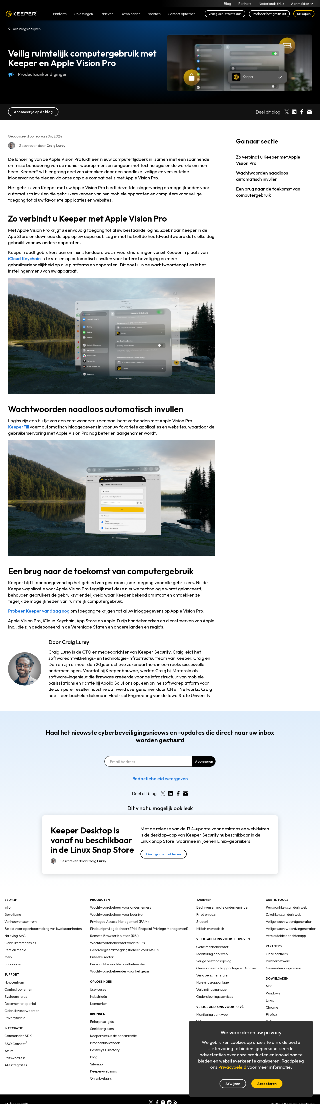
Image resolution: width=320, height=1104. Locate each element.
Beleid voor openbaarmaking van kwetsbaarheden (43, 928)
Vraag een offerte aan (225, 14)
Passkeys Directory (105, 1050)
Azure (9, 1051)
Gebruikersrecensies (20, 943)
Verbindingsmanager (212, 989)
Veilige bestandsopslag (213, 961)
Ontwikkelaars (101, 1078)
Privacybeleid (14, 1018)
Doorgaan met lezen (163, 854)
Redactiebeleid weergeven (160, 778)
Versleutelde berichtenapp (286, 935)
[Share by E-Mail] (309, 111)
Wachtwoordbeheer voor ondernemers (120, 907)
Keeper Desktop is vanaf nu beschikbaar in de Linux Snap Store (92, 840)
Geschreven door (83, 861)
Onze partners (277, 954)
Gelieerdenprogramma (283, 968)
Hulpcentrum (14, 982)
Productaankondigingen (38, 74)
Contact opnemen (18, 989)
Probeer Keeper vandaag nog (39, 611)
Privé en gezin (206, 914)
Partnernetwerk (278, 961)
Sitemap (96, 1064)
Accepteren (267, 1083)
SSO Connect (15, 1043)
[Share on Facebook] (301, 111)
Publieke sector (102, 957)
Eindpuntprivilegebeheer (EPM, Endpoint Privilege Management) (139, 928)
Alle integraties (15, 1065)
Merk (8, 957)
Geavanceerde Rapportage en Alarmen (227, 968)
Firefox (271, 1014)
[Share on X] (286, 111)
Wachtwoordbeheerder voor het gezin (119, 971)
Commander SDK (18, 1035)
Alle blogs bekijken (27, 29)
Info (7, 907)
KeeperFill (18, 427)
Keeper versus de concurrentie (113, 1035)
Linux (270, 1000)
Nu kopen (304, 14)
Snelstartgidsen (102, 1028)
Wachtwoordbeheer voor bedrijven (117, 914)
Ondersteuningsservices (214, 996)
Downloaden (130, 14)
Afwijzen (232, 1083)
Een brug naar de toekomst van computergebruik (268, 192)
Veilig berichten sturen (212, 975)
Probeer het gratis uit (269, 14)
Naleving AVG (15, 935)
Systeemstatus (15, 996)
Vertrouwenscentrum (20, 921)
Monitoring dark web (212, 954)
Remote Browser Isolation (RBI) (114, 935)
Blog (227, 3)
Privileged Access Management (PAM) (119, 921)
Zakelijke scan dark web (283, 914)
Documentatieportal (20, 1003)
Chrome (272, 1007)
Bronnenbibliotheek (105, 1043)
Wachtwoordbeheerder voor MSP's (117, 943)
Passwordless (15, 1058)
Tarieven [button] (106, 14)
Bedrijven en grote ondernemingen (222, 907)
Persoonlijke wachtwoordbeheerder (117, 964)
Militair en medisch (210, 928)
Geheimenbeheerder (212, 947)
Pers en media (15, 950)
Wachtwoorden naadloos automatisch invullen (262, 176)
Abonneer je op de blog (33, 112)
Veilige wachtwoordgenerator (289, 921)
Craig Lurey (75, 642)
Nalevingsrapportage (212, 982)
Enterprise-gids (102, 1021)
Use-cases (98, 989)
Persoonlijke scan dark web (286, 907)
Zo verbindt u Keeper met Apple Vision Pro (268, 160)
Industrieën (98, 996)
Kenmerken (99, 1003)
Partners (245, 3)
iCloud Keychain (24, 258)
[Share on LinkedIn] (294, 111)
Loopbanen (13, 964)
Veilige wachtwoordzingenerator (291, 928)
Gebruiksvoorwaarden (21, 1010)
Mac (269, 986)
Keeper (21, 13)
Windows (273, 993)
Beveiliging (12, 914)
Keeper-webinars (103, 1071)
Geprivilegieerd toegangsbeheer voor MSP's (124, 950)
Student (202, 921)
